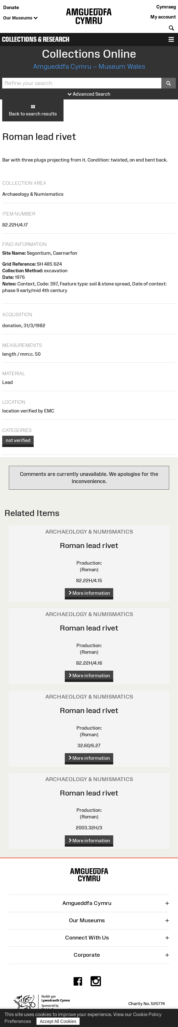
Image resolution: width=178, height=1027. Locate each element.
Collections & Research (36, 39)
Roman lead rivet (89, 545)
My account (163, 16)
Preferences (17, 1021)
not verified (18, 440)
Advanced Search (89, 94)
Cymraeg (166, 6)
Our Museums (20, 18)
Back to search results (33, 110)
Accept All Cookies (58, 1021)
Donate (11, 7)
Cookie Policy (147, 1014)
